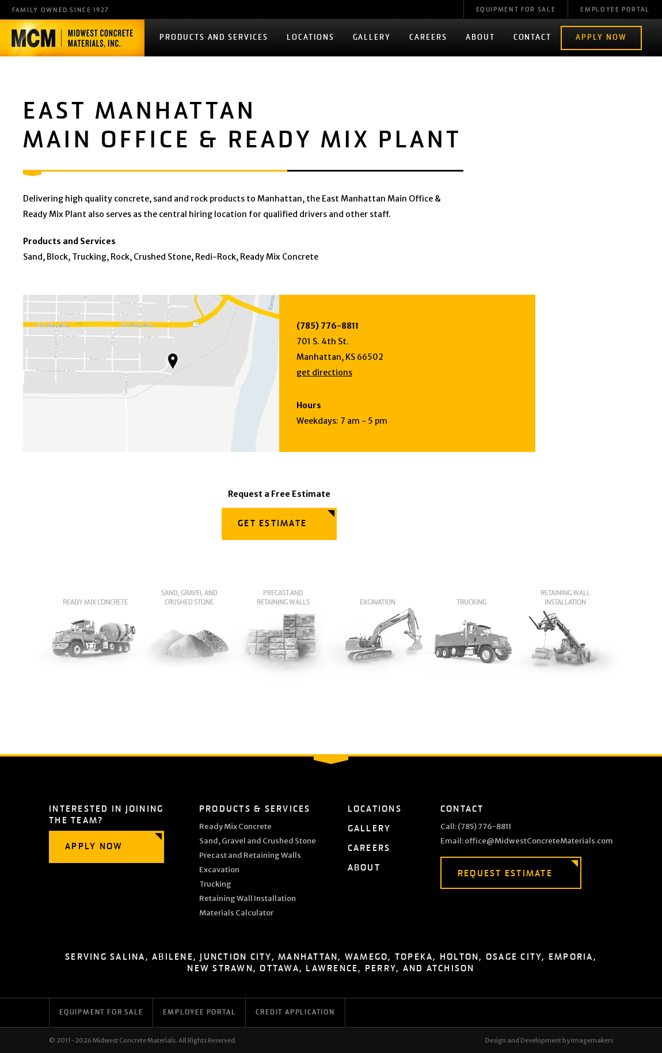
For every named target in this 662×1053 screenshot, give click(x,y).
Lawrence (332, 968)
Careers (428, 37)
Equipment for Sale (101, 1012)
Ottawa (279, 968)
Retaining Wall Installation (565, 637)
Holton (460, 957)
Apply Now (601, 37)
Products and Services (213, 37)
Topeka (414, 957)
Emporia (571, 957)
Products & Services (255, 809)
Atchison (451, 968)
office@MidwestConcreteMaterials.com (539, 841)
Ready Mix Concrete (95, 642)
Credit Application (295, 1012)
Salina (128, 957)
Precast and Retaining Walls (283, 637)
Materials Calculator (236, 913)
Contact (532, 37)
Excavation (377, 642)
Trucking (471, 642)
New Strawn (220, 968)
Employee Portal (615, 10)
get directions (324, 372)
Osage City (514, 957)
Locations (310, 37)
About (480, 37)
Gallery (372, 37)
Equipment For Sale (516, 10)
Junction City (235, 957)
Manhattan (308, 957)
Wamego (367, 957)
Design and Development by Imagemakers (549, 1040)
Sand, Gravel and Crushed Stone (189, 637)
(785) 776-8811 (327, 326)
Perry (380, 968)
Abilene (172, 957)
